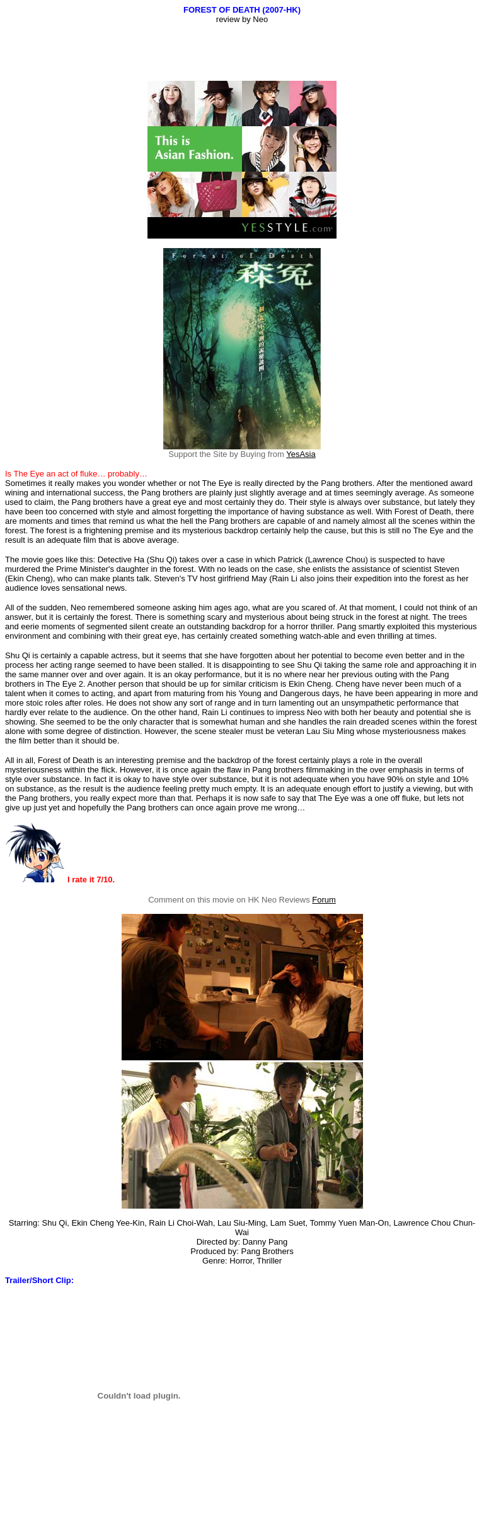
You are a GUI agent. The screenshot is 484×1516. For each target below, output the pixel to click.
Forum (324, 899)
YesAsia (301, 454)
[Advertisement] (242, 52)
